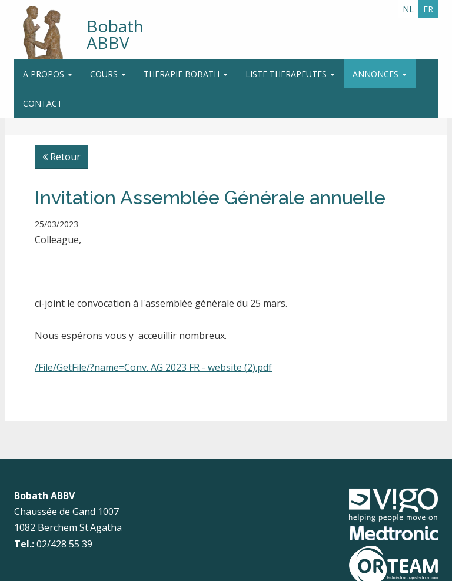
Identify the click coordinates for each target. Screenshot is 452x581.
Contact (42, 103)
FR (428, 9)
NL (408, 9)
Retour (61, 156)
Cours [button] (108, 73)
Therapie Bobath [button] (186, 73)
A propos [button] (47, 73)
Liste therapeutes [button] (290, 73)
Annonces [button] (380, 73)
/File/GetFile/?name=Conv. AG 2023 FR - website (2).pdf (153, 367)
